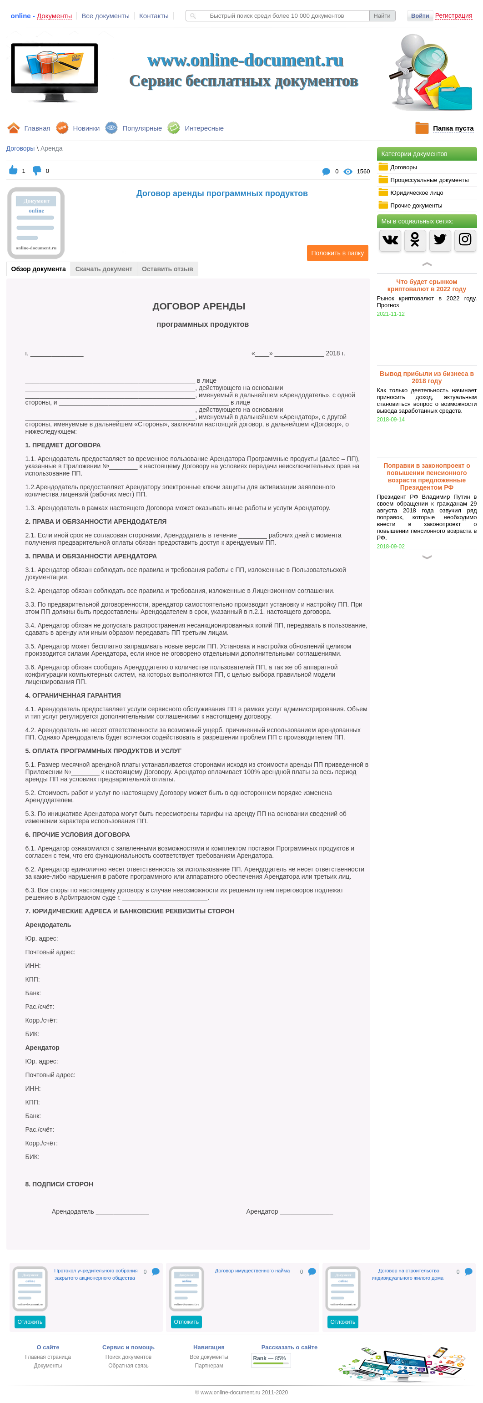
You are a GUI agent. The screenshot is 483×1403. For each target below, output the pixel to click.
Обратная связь (128, 1365)
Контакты (154, 16)
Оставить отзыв (167, 269)
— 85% (269, 1358)
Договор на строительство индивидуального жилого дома (407, 1274)
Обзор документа (38, 269)
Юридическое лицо (410, 192)
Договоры (397, 167)
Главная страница (48, 1357)
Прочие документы (410, 205)
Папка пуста (453, 128)
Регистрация (454, 15)
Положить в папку (335, 253)
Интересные (204, 128)
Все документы (105, 16)
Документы (48, 1365)
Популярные (142, 128)
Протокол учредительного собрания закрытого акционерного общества (95, 1274)
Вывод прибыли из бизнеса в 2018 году (427, 377)
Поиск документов (128, 1357)
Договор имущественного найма (252, 1270)
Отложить (30, 1322)
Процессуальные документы (423, 179)
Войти (420, 15)
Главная (37, 128)
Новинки (86, 128)
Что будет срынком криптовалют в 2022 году (427, 285)
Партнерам (209, 1365)
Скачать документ (103, 269)
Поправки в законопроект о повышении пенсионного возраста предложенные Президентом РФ (426, 476)
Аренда (51, 148)
